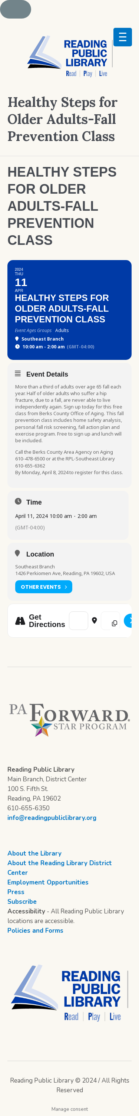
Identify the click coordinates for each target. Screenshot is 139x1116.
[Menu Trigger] (122, 37)
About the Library (34, 853)
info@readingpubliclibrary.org (51, 818)
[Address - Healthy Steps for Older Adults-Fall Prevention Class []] (78, 620)
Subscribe (22, 901)
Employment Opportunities (48, 882)
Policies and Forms (35, 930)
